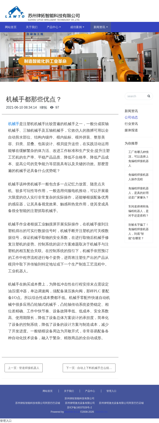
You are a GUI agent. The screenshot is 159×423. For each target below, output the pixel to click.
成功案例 (76, 27)
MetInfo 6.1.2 (72, 411)
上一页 (23, 368)
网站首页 (11, 27)
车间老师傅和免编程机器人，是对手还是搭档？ (138, 211)
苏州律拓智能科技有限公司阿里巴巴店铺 (37, 403)
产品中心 (52, 27)
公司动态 (131, 117)
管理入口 (111, 391)
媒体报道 (131, 130)
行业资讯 (131, 124)
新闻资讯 (99, 27)
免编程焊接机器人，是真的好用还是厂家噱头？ (138, 193)
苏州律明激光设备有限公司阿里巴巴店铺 (121, 403)
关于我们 (31, 27)
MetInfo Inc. (101, 411)
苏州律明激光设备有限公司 (80, 403)
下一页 (91, 368)
